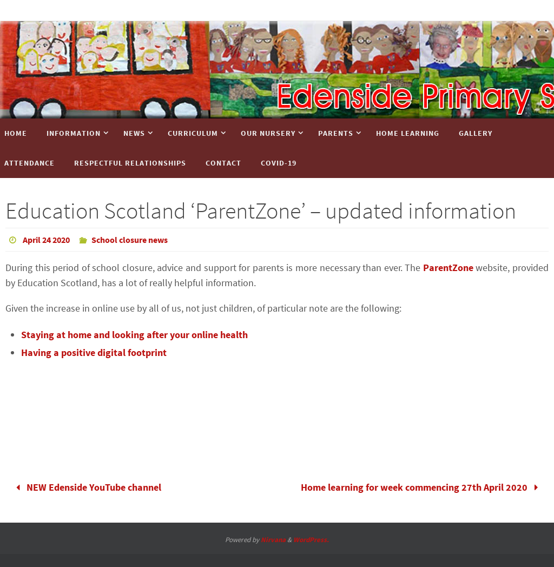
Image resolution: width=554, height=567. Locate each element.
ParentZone (448, 267)
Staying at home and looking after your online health (134, 334)
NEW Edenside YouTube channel (86, 487)
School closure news (129, 239)
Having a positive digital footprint (94, 352)
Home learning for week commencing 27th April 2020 (422, 487)
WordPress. (311, 539)
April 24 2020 (46, 239)
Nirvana (273, 539)
